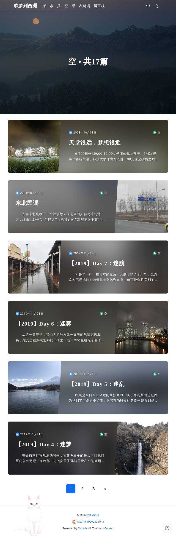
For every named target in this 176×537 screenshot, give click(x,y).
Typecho (83, 528)
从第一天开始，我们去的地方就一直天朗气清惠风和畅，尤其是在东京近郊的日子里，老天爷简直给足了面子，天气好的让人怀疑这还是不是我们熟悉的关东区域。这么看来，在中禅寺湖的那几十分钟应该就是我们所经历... (60, 337)
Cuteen (108, 528)
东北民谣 (27, 203)
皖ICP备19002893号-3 (90, 521)
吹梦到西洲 (92, 515)
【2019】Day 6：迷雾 (44, 324)
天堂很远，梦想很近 (95, 143)
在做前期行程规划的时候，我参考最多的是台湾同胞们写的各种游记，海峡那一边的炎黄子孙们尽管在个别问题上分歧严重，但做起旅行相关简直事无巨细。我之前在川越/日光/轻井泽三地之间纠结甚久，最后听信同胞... (61, 458)
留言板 (99, 5)
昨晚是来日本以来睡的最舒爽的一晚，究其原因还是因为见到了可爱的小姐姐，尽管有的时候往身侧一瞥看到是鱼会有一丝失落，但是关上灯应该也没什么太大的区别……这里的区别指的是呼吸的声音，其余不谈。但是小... (114, 398)
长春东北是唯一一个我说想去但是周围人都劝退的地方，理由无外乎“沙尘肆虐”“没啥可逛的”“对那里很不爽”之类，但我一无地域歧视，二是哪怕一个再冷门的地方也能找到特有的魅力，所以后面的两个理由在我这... (60, 217)
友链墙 (84, 5)
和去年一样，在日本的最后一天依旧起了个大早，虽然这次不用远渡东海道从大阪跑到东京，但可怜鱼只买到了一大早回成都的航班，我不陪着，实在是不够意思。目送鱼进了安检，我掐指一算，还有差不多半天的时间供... (113, 277)
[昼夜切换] (157, 5)
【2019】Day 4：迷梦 (44, 444)
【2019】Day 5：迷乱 (97, 384)
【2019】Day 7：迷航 (97, 263)
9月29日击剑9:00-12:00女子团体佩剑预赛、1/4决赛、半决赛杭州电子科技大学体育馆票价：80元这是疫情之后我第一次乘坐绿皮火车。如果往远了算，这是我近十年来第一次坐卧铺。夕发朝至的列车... (114, 156)
